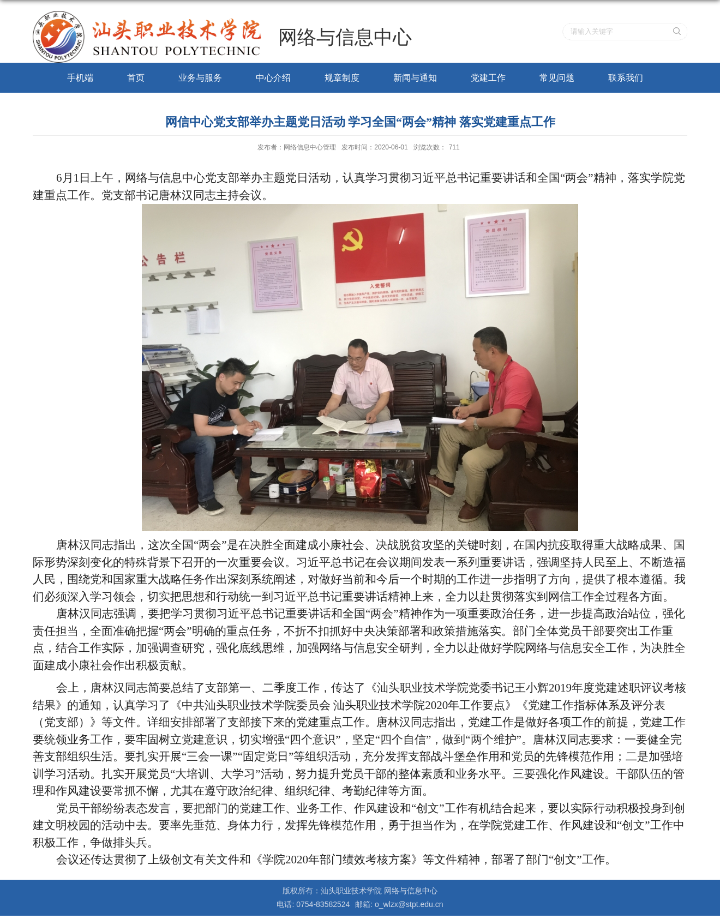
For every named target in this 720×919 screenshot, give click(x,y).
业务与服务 (200, 77)
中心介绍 (273, 77)
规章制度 (342, 77)
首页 (136, 77)
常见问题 (556, 77)
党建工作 (488, 77)
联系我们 (625, 77)
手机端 (80, 77)
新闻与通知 (415, 77)
